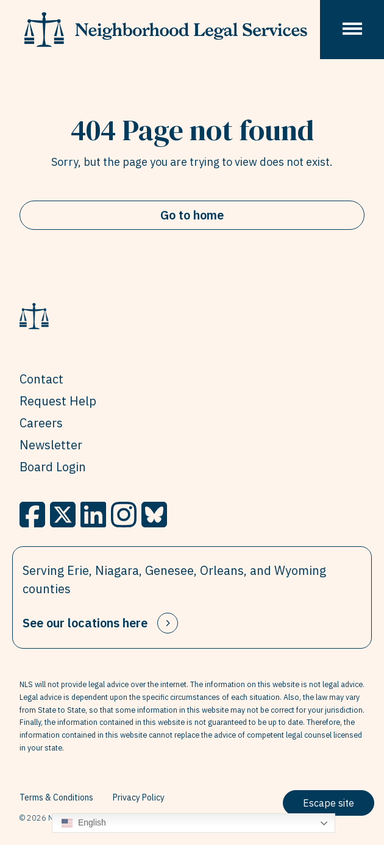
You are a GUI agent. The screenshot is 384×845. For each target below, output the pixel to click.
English (84, 823)
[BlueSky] (154, 515)
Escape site (328, 803)
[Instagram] (124, 515)
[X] (63, 515)
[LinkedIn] (93, 515)
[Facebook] (32, 515)
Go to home (192, 215)
